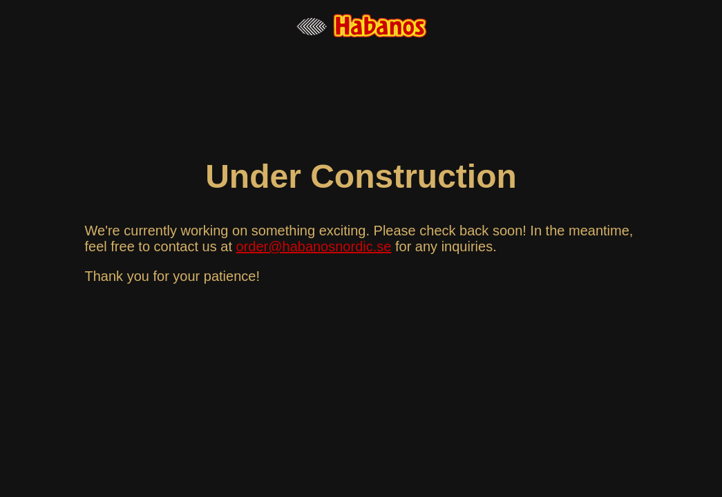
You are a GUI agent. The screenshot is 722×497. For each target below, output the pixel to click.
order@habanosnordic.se (314, 246)
